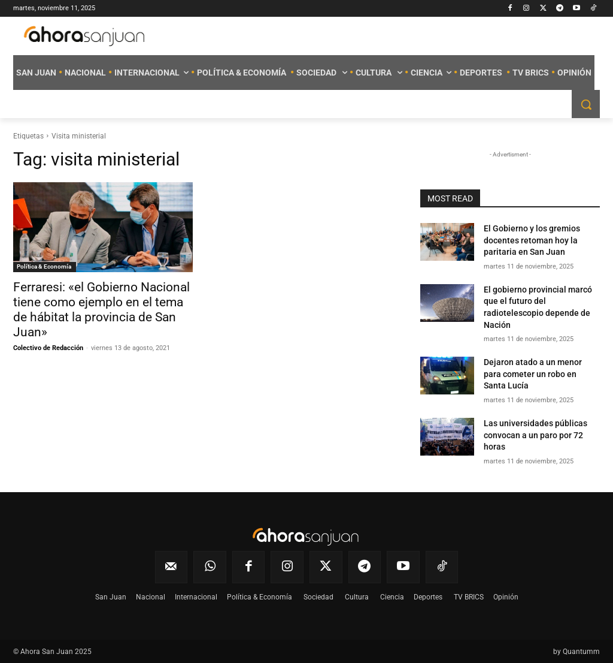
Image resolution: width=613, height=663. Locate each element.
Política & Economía (44, 266)
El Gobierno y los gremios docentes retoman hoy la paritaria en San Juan (532, 240)
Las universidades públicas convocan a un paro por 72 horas (535, 434)
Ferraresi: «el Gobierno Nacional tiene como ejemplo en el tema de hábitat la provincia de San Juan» (101, 309)
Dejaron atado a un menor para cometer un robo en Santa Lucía (533, 373)
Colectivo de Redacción (48, 348)
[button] (586, 104)
